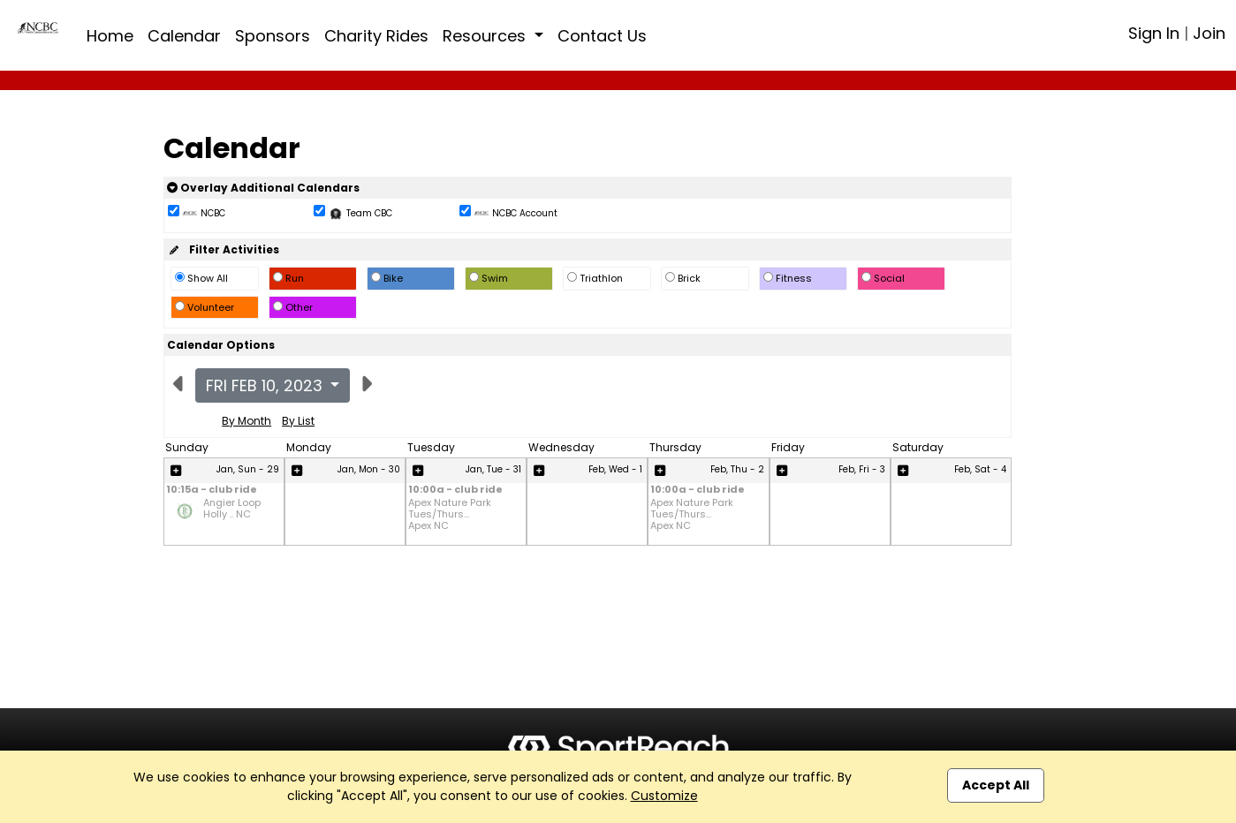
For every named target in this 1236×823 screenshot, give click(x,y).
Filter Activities (223, 249)
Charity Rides (376, 36)
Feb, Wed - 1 (615, 469)
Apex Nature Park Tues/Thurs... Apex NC (449, 514)
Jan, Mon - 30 (368, 469)
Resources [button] (486, 36)
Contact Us (602, 36)
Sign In (1153, 33)
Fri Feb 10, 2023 (266, 385)
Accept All (995, 785)
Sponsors (272, 36)
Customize (664, 795)
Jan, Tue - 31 (493, 469)
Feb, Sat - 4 (980, 469)
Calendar (184, 36)
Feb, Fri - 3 (861, 469)
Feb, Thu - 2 (737, 469)
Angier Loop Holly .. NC (232, 509)
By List (298, 420)
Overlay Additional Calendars (263, 187)
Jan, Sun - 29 (247, 469)
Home (110, 36)
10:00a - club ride (455, 490)
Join (1209, 33)
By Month (246, 420)
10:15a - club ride (211, 490)
